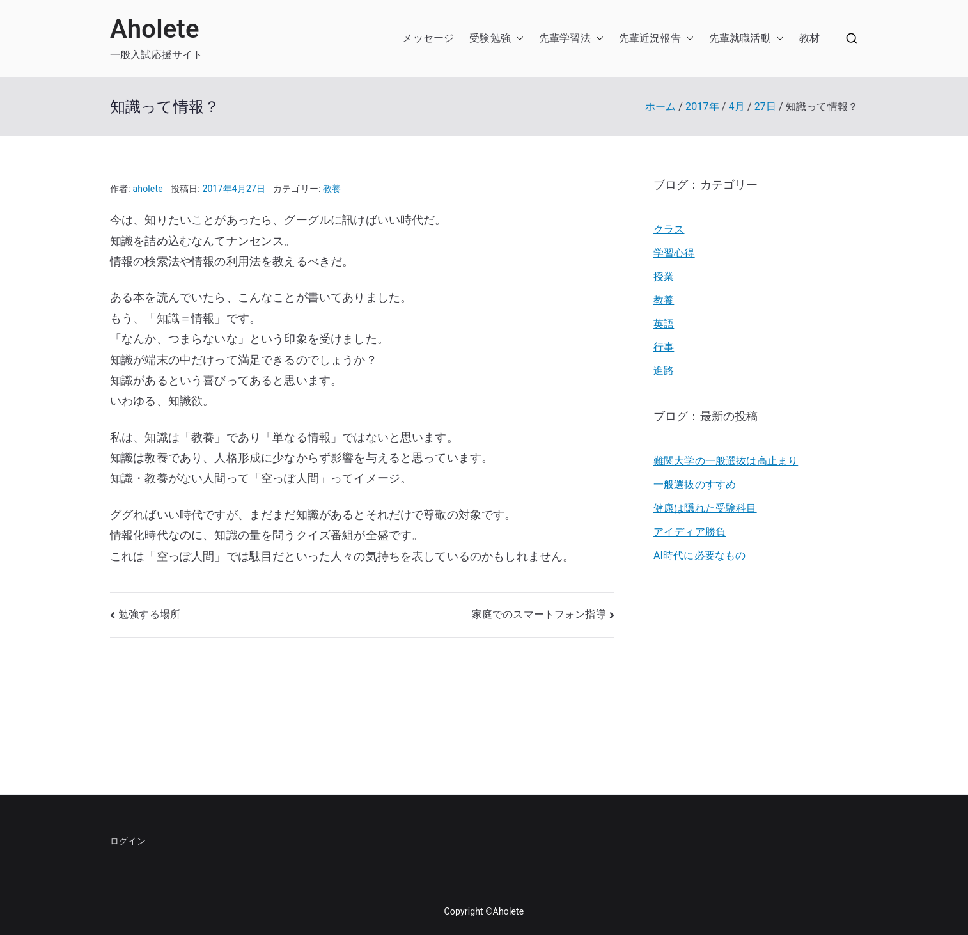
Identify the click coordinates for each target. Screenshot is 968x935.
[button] (517, 38)
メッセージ (428, 38)
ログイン (128, 841)
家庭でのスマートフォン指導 (539, 614)
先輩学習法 (565, 38)
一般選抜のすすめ (694, 484)
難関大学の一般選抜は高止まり (725, 461)
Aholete (154, 29)
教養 (332, 189)
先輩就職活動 (740, 38)
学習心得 (674, 253)
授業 (663, 277)
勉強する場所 (149, 614)
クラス (668, 229)
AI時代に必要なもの (699, 555)
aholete (148, 189)
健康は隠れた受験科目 (705, 508)
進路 (663, 371)
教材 (809, 38)
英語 (663, 324)
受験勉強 (490, 38)
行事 (663, 347)
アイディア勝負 (689, 532)
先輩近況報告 (650, 38)
